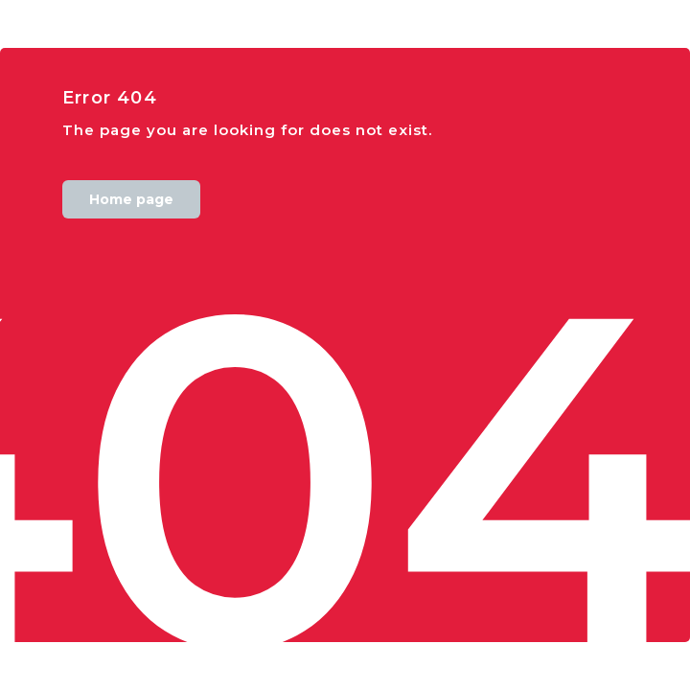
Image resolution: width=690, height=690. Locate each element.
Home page (131, 199)
